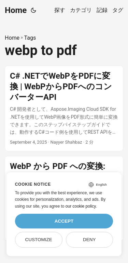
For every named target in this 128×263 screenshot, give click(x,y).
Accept (64, 221)
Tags (30, 38)
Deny (89, 239)
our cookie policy (81, 206)
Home (16, 10)
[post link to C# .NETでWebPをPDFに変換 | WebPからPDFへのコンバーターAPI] (64, 108)
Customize (38, 239)
